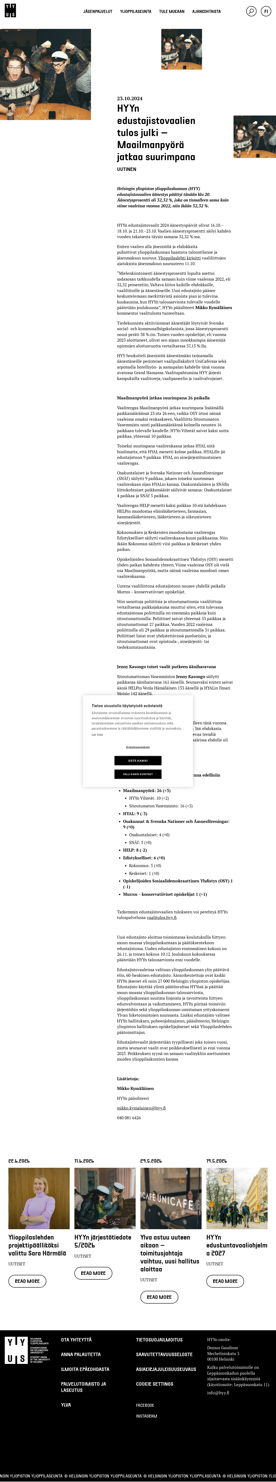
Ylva (66, 1405)
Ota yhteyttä (76, 1340)
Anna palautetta (81, 1355)
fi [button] (266, 11)
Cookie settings (154, 1384)
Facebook (145, 1405)
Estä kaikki (162, 753)
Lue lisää (97, 741)
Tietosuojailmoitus (159, 1340)
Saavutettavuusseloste (164, 1355)
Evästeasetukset (113, 753)
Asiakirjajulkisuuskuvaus (166, 1369)
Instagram (146, 1416)
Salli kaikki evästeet (138, 767)
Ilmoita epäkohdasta (85, 1369)
